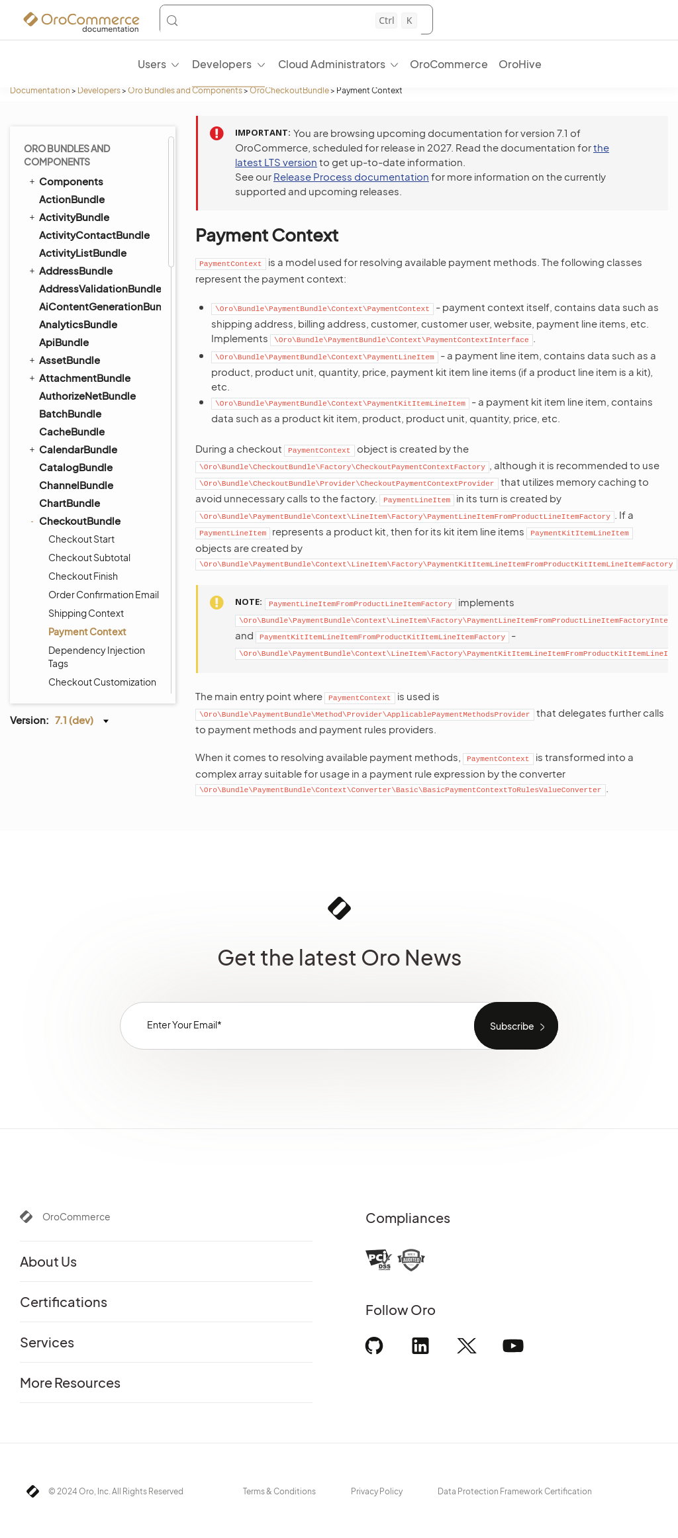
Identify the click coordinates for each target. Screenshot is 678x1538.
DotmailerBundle (80, 517)
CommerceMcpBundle (93, 267)
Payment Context (87, 143)
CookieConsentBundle (94, 338)
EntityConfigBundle (86, 642)
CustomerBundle (80, 392)
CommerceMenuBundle (90, 284)
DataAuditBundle (80, 445)
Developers (99, 90)
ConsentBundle (71, 320)
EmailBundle (63, 588)
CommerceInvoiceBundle (99, 249)
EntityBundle (64, 624)
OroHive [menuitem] (520, 64)
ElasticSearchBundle (83, 570)
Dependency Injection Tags (96, 168)
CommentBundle (80, 231)
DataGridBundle (72, 463)
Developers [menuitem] (222, 64)
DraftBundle (62, 552)
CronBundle (68, 356)
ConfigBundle (72, 302)
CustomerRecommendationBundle (99, 410)
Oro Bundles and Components (185, 90)
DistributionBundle (84, 499)
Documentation (40, 90)
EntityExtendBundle (86, 660)
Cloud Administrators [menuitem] (331, 64)
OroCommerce (76, 1216)
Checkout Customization (102, 193)
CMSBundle (61, 213)
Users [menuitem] (152, 64)
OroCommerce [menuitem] (449, 64)
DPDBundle (66, 535)
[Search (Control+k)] (291, 20)
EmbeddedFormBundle (95, 606)
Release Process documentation (351, 176)
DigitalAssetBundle (85, 481)
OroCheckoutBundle (289, 90)
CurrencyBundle (72, 374)
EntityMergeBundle (85, 678)
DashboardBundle (82, 428)
